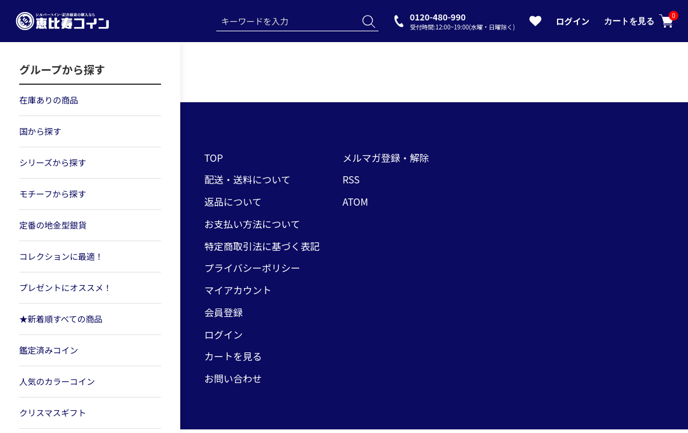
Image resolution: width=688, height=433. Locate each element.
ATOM (355, 201)
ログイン (572, 21)
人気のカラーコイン (57, 381)
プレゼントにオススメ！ (65, 287)
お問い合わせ (233, 378)
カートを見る (639, 21)
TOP (213, 157)
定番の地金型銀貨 (53, 225)
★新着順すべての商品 (60, 319)
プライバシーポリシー (252, 267)
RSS (351, 179)
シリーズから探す (52, 162)
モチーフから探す (52, 194)
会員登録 (223, 312)
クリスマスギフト (53, 413)
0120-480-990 (462, 20)
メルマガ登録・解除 (385, 157)
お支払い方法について (252, 223)
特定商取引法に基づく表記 (262, 246)
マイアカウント (238, 290)
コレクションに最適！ (61, 256)
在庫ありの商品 (48, 100)
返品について (233, 201)
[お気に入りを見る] (535, 23)
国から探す (40, 131)
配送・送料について (247, 179)
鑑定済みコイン (48, 350)
